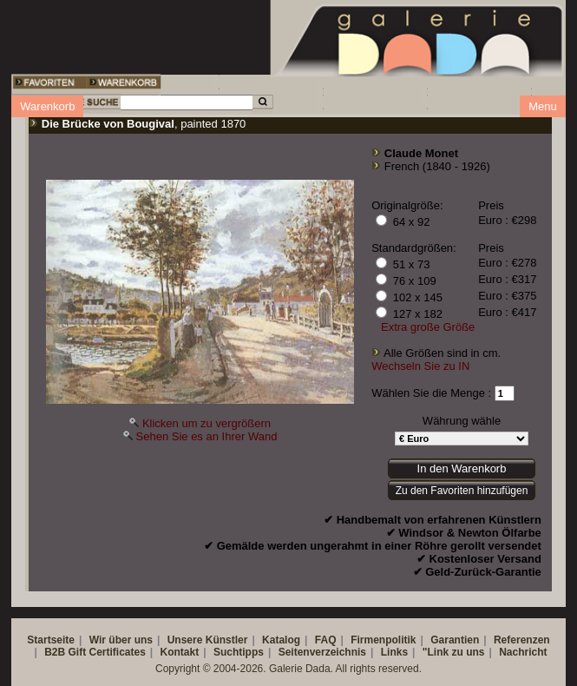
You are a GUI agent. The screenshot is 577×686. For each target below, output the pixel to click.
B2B (54, 652)
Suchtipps (238, 652)
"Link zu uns (454, 652)
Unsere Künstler (207, 640)
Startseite (51, 640)
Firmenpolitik (383, 640)
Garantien (454, 640)
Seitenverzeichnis (322, 652)
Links (394, 652)
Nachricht (523, 652)
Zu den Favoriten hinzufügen (462, 491)
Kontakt (180, 652)
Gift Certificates (106, 652)
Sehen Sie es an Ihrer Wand (207, 436)
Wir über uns (121, 640)
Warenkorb (47, 106)
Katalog (281, 640)
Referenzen (522, 640)
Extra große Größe (428, 326)
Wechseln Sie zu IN (420, 366)
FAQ (326, 640)
